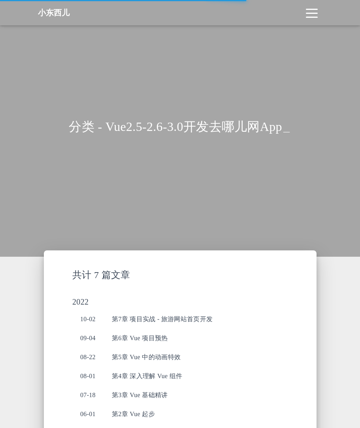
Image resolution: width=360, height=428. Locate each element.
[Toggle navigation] (311, 12)
